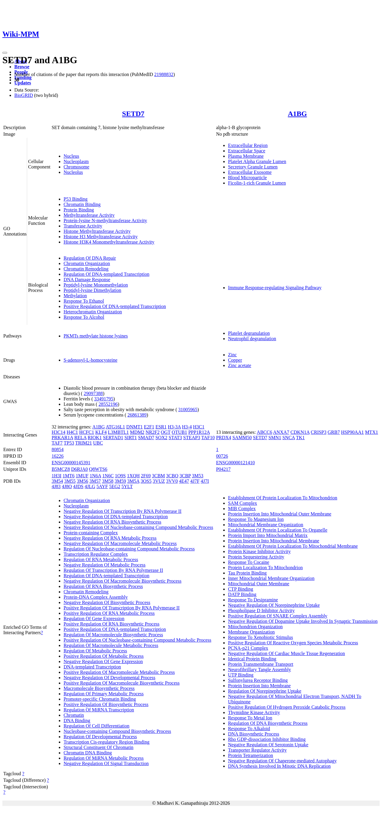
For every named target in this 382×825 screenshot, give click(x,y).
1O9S (120, 475)
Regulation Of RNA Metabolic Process (101, 559)
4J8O (67, 486)
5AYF (102, 486)
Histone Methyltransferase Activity (97, 231)
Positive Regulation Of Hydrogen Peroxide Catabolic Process (287, 707)
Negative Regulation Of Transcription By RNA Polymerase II (122, 511)
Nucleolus (73, 172)
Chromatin (74, 715)
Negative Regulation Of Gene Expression (103, 661)
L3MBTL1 (118, 432)
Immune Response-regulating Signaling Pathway (274, 287)
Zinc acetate (239, 365)
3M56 (82, 481)
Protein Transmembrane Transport (260, 664)
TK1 (300, 437)
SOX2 (161, 437)
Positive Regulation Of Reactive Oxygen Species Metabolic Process (293, 642)
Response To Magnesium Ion (256, 519)
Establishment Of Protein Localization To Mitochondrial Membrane (293, 546)
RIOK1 (95, 437)
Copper (235, 360)
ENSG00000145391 (71, 462)
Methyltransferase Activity (89, 215)
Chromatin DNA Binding (88, 752)
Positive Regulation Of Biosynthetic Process (106, 704)
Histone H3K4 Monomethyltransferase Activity (109, 241)
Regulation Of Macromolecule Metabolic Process (111, 645)
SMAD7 (146, 437)
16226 (58, 456)
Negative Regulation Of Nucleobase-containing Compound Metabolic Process (138, 527)
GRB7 (334, 432)
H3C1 (198, 426)
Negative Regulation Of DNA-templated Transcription (116, 516)
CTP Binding (240, 589)
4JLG (90, 486)
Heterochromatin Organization (93, 311)
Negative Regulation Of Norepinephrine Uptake (274, 605)
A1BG (297, 113)
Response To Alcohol (84, 317)
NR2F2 (153, 432)
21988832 (163, 74)
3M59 (120, 481)
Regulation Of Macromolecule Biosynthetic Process (113, 634)
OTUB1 (179, 432)
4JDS (78, 486)
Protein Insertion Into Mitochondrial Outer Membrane (279, 513)
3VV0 (172, 481)
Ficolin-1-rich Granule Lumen (257, 182)
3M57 (95, 481)
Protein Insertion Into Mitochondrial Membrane (273, 540)
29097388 (93, 393)
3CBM (158, 475)
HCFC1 (86, 432)
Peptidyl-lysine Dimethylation (92, 290)
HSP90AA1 (352, 432)
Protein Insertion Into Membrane (259, 685)
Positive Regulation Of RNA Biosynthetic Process (111, 623)
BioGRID (23, 95)
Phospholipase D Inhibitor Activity (261, 610)
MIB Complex (242, 508)
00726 (222, 456)
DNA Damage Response (87, 279)
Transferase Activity (83, 225)
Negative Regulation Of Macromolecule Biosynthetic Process (122, 580)
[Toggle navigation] (4, 53)
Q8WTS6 (98, 469)
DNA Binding (77, 720)
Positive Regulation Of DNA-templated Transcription (115, 306)
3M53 (197, 475)
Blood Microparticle (247, 177)
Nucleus (71, 156)
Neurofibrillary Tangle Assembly (259, 669)
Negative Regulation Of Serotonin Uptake (268, 744)
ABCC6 (264, 432)
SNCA (288, 437)
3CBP (185, 475)
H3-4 (187, 426)
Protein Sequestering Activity (256, 556)
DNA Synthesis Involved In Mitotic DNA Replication (279, 766)
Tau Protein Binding (247, 572)
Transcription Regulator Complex (96, 554)
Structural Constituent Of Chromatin (98, 747)
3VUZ (159, 481)
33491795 (103, 398)
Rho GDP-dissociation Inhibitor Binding (267, 739)
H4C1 (72, 432)
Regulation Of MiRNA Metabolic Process (104, 758)
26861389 (137, 414)
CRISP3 (318, 432)
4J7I (205, 481)
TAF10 (208, 437)
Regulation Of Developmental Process (100, 736)
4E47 (184, 481)
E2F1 (149, 426)
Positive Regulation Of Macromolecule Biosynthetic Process (122, 682)
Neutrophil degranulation (252, 338)
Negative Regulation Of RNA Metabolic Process (110, 538)
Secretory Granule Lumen (253, 166)
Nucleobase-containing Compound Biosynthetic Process (117, 731)
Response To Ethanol (84, 301)
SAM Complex (242, 503)
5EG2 (114, 486)
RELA (80, 437)
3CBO (172, 475)
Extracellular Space (246, 150)
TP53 (69, 442)
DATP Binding (242, 594)
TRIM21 (83, 442)
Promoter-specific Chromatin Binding (100, 699)
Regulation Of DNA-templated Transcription (107, 274)
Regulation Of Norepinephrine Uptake (264, 691)
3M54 (57, 481)
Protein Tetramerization (250, 755)
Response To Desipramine (253, 599)
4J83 (56, 486)
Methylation (75, 295)
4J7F (194, 481)
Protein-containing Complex (91, 532)
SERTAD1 (113, 437)
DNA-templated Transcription (92, 666)
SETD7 (133, 113)
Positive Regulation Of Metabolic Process (104, 656)
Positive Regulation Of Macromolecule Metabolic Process (119, 672)
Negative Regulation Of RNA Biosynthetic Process (112, 521)
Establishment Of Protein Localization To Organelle (277, 530)
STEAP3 (191, 437)
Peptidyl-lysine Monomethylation (96, 284)
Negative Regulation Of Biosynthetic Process (107, 602)
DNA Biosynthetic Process (253, 733)
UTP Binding (240, 674)
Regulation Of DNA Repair (90, 258)
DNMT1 (134, 426)
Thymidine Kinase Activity (254, 712)
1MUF (82, 475)
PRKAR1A (62, 437)
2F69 (146, 475)
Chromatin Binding (82, 204)
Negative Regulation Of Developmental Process (109, 677)
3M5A (133, 481)
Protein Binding (79, 209)
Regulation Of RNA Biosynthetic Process (103, 586)
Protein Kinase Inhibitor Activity (259, 551)
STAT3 (175, 437)
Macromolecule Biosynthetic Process (99, 688)
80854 (58, 449)
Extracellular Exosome (250, 172)
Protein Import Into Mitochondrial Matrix (268, 535)
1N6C (108, 475)
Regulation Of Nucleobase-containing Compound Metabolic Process (129, 548)
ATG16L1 (115, 426)
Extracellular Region (248, 145)
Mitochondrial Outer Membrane (258, 583)
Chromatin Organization (87, 263)
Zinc (232, 354)
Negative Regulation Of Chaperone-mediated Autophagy (282, 760)
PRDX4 (223, 437)
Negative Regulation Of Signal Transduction (106, 763)
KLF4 (101, 432)
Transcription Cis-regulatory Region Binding (107, 741)
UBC (98, 442)
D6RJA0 (79, 469)
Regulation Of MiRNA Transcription (99, 709)
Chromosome (76, 166)
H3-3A (174, 426)
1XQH (133, 475)
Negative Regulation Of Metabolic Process (105, 564)
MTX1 (371, 432)
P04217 (223, 469)
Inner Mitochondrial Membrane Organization (271, 578)
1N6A (95, 475)
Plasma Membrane (246, 156)
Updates (22, 82)
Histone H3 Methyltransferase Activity (101, 236)
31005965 (187, 409)
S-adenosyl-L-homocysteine (90, 360)
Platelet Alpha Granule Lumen (257, 161)
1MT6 (69, 475)
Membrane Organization (251, 631)
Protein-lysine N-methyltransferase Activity (105, 220)
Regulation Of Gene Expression (94, 618)
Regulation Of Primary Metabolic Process (104, 693)
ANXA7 (281, 432)
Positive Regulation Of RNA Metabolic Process (109, 613)
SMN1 (275, 437)
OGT (166, 432)
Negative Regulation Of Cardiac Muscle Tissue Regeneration (286, 653)
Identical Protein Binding (252, 658)
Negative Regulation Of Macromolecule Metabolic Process (120, 543)
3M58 (107, 481)
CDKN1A (299, 432)
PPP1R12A (199, 432)
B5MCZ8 (61, 469)
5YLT (127, 486)
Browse (21, 66)
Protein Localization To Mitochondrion (265, 567)
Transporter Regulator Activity (257, 750)
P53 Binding (75, 199)
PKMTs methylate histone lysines (96, 335)
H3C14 (58, 432)
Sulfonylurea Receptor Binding (258, 680)
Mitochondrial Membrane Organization (265, 524)
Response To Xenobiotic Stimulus (260, 637)
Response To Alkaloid (249, 728)
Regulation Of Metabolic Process (95, 650)
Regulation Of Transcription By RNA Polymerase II (113, 570)
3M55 (70, 481)
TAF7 (57, 442)
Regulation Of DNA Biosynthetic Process (268, 723)
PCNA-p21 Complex (248, 648)
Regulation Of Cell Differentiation (97, 725)
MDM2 (137, 432)
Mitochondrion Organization (255, 626)
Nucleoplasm (76, 161)
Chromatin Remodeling (86, 268)
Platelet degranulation (249, 333)
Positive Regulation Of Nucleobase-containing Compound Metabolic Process (137, 640)
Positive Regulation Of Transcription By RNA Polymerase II (122, 607)
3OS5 (146, 481)
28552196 (108, 404)
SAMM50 (242, 437)
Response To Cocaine (248, 562)
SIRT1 (130, 437)
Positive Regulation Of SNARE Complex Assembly (277, 615)
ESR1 (161, 426)
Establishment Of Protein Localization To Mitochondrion (282, 497)
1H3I (56, 475)
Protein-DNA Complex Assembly (96, 597)
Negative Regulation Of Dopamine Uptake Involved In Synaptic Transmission (303, 621)
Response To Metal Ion (250, 717)
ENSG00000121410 (235, 462)
